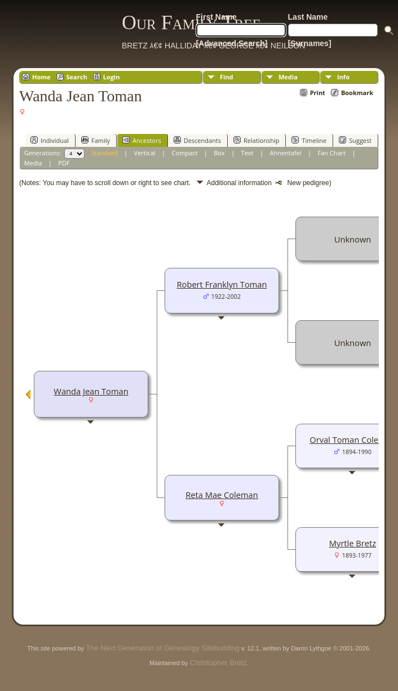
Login (111, 77)
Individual (49, 140)
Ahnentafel (285, 153)
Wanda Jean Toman (91, 391)
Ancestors (141, 140)
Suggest (355, 140)
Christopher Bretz (218, 662)
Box (219, 153)
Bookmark (357, 92)
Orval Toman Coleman (352, 439)
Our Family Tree (191, 22)
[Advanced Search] (232, 43)
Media (288, 77)
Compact (185, 153)
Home (41, 77)
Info (343, 77)
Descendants (197, 140)
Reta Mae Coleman (221, 494)
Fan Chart (331, 153)
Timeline (308, 140)
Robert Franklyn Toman (222, 284)
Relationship (256, 140)
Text (247, 153)
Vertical (145, 153)
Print (317, 92)
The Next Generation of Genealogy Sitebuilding (162, 648)
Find (226, 77)
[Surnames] (309, 43)
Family (95, 140)
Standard (104, 153)
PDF (63, 163)
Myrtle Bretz (352, 543)
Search (77, 77)
